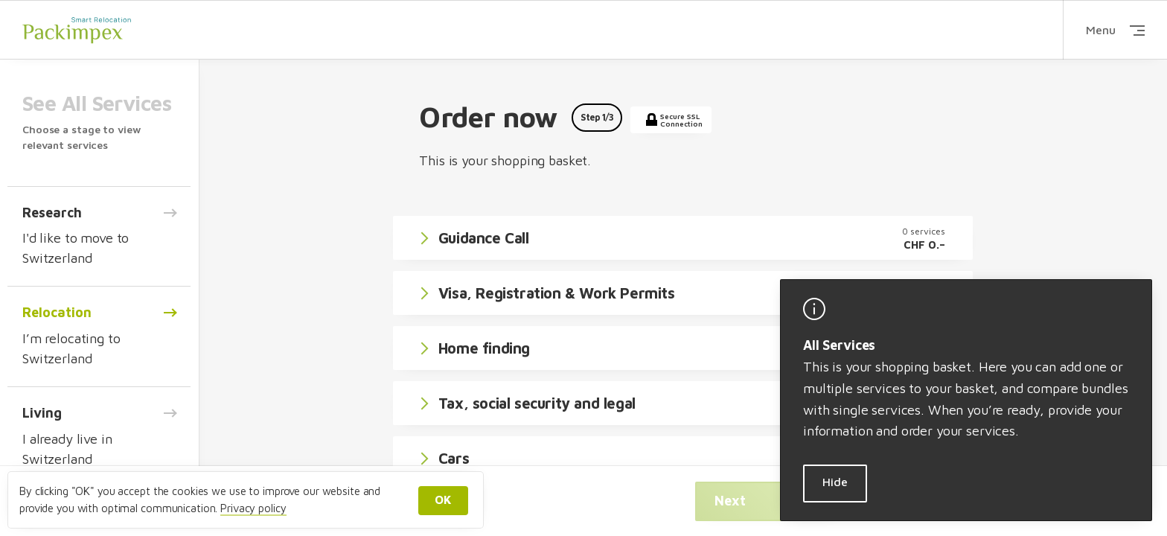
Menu (1115, 29)
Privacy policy (253, 508)
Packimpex (76, 29)
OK (443, 499)
